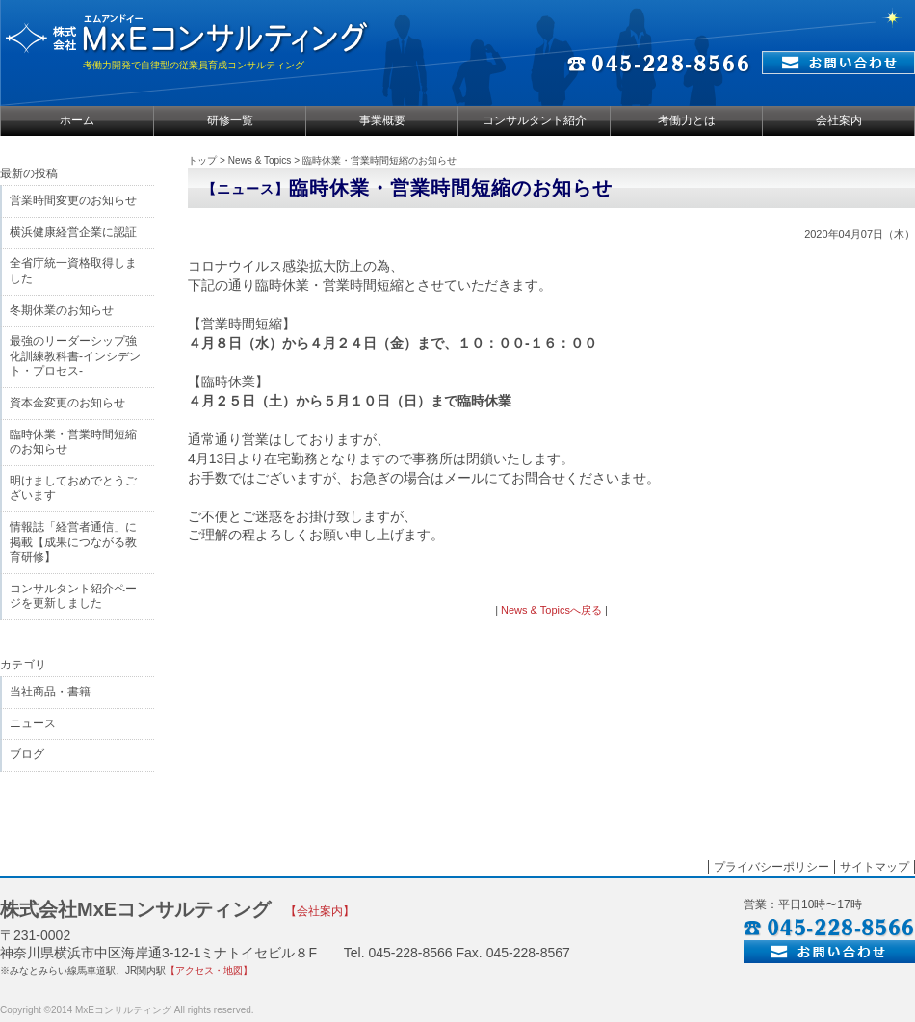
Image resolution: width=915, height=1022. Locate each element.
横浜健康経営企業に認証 (73, 232)
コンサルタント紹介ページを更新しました (73, 596)
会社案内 (839, 120)
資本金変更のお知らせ (67, 402)
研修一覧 (230, 120)
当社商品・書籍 (50, 691)
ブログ (27, 754)
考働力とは (687, 120)
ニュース (33, 723)
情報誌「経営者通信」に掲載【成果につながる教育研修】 (73, 541)
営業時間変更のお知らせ (73, 200)
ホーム (77, 120)
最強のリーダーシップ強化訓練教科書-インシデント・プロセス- (75, 356)
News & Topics (259, 160)
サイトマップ (874, 867)
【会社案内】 (319, 911)
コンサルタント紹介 (535, 120)
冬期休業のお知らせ (62, 310)
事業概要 (382, 120)
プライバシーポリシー (771, 867)
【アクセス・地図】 (209, 970)
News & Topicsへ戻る (551, 610)
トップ (202, 160)
